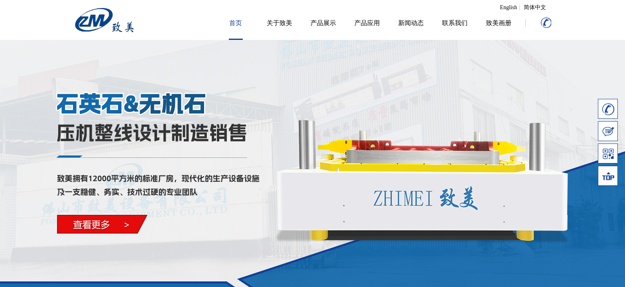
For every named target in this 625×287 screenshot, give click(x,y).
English (508, 7)
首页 (235, 23)
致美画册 (498, 23)
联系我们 (455, 23)
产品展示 (323, 23)
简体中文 (535, 7)
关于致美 (279, 23)
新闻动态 (411, 23)
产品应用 (367, 23)
